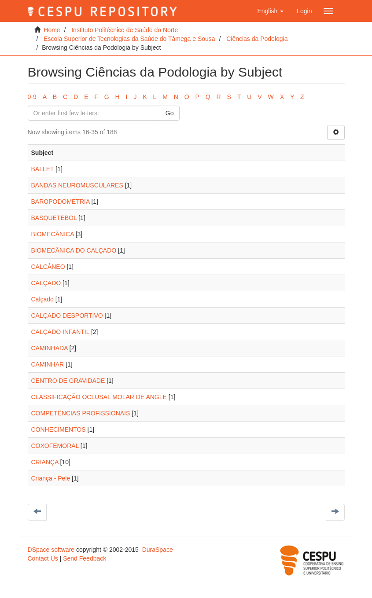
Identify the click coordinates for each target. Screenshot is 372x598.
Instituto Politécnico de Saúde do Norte (124, 29)
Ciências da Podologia (256, 38)
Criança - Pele (50, 478)
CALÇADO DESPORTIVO (67, 315)
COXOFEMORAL (55, 445)
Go (170, 113)
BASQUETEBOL (54, 217)
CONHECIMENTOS (58, 429)
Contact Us (43, 558)
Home (52, 29)
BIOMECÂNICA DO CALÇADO (74, 250)
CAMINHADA (49, 348)
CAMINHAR (47, 364)
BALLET (42, 168)
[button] (270, 11)
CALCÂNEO (48, 266)
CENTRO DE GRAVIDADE (68, 380)
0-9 (32, 96)
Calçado (42, 299)
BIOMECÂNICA (52, 234)
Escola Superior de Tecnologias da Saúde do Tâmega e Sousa (129, 38)
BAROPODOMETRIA (60, 201)
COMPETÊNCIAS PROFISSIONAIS (80, 413)
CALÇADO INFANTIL (60, 331)
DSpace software (51, 549)
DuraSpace (157, 549)
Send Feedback (84, 558)
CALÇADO (46, 282)
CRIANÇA (45, 462)
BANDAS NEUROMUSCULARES (77, 185)
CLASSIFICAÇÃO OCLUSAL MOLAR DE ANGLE (99, 396)
